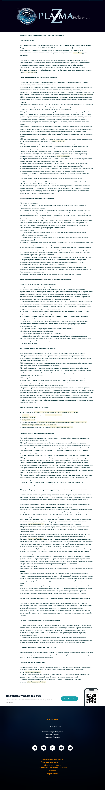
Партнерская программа (52, 759)
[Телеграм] (34, 748)
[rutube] (52, 748)
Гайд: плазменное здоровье (52, 762)
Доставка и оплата (52, 765)
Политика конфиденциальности (52, 768)
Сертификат (52, 774)
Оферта (52, 771)
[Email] (70, 748)
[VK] (43, 748)
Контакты (52, 719)
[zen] (61, 748)
